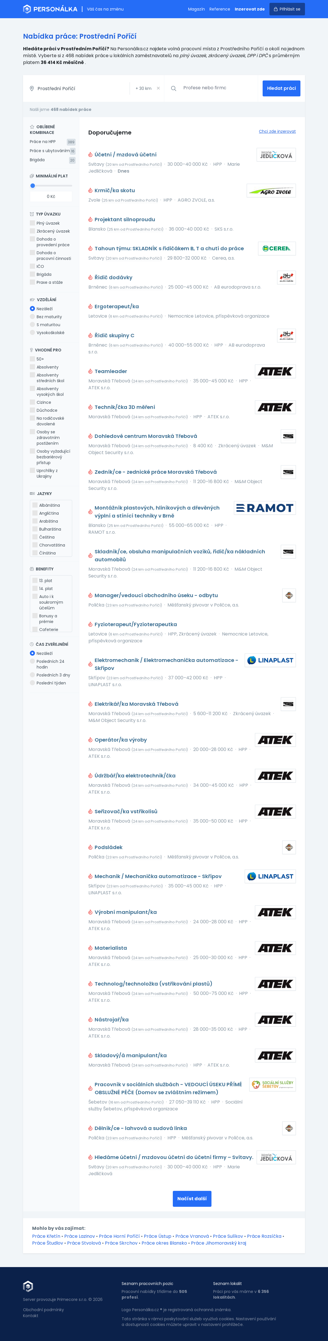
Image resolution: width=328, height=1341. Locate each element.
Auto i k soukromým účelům (47, 602)
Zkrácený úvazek (50, 231)
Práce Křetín (46, 1236)
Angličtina (45, 513)
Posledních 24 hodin (47, 664)
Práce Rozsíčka (264, 1236)
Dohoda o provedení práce (50, 242)
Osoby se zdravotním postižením (45, 437)
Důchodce (43, 410)
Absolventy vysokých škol (47, 391)
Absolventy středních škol (47, 378)
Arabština (45, 521)
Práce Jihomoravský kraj (218, 1243)
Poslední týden (48, 683)
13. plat (42, 580)
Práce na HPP (43, 141)
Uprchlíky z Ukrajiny (44, 473)
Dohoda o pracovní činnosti (50, 255)
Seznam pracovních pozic (147, 1283)
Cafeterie (45, 629)
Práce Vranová (192, 1236)
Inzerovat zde (250, 9)
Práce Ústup (157, 1236)
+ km (143, 88)
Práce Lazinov (79, 1236)
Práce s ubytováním (50, 151)
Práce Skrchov (121, 1243)
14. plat (42, 588)
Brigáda (37, 160)
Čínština (44, 553)
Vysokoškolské (47, 333)
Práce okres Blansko (164, 1243)
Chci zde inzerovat (277, 131)
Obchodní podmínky (43, 1310)
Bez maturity (46, 317)
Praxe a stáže (46, 282)
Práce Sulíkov (228, 1236)
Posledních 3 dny (50, 675)
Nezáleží (41, 309)
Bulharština (46, 529)
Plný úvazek (45, 223)
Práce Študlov (47, 1243)
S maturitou (45, 325)
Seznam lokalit (227, 1283)
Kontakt (30, 1316)
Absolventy (44, 367)
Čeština (43, 537)
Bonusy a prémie (44, 618)
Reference (219, 9)
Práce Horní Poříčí (119, 1236)
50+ (37, 359)
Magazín (196, 9)
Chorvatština (48, 545)
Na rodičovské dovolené (47, 421)
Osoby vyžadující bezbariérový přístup (50, 456)
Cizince (40, 402)
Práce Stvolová (84, 1243)
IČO (37, 266)
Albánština (46, 505)
